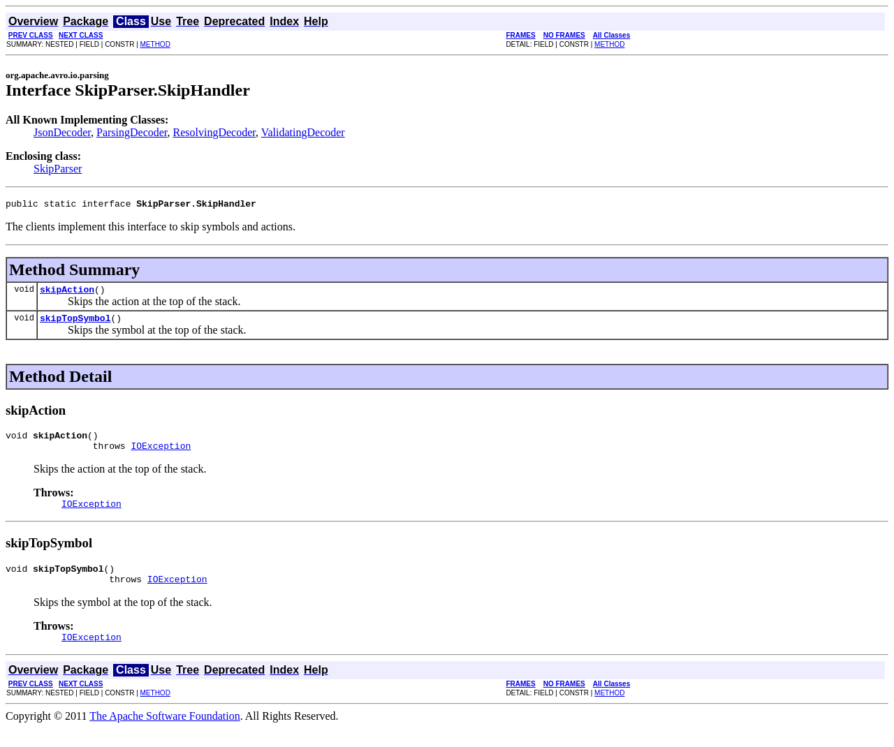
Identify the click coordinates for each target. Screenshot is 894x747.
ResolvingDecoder (214, 132)
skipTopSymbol (75, 324)
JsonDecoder (62, 132)
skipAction (67, 293)
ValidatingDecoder (303, 132)
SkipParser (58, 169)
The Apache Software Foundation (164, 735)
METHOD (155, 44)
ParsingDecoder (132, 132)
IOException (161, 456)
